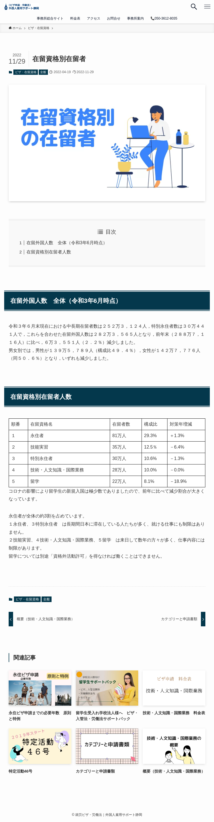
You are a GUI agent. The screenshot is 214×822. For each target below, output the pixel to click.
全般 (43, 72)
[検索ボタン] (194, 6)
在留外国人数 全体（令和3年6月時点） (66, 242)
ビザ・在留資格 (26, 72)
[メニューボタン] (207, 6)
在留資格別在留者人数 (48, 252)
